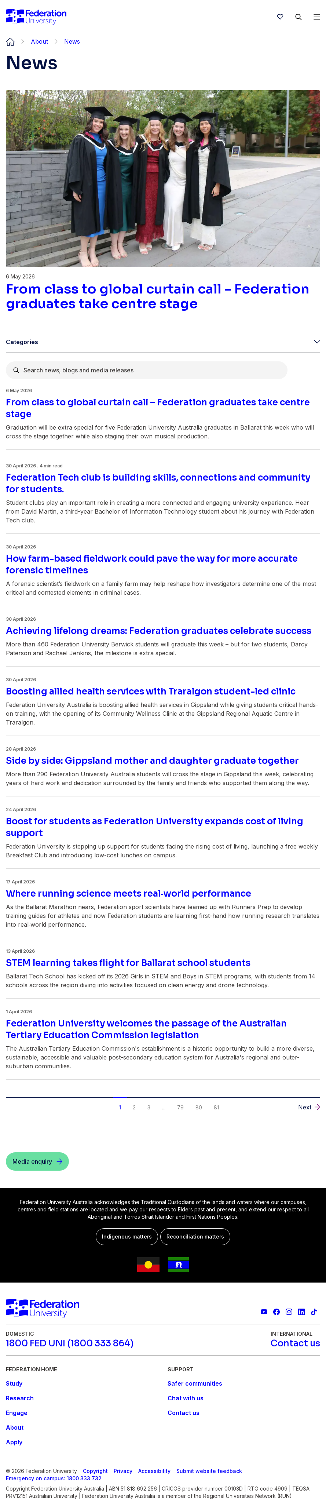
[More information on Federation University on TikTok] (314, 1312)
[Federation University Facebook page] (276, 1312)
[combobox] (146, 370)
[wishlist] (280, 17)
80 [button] (198, 1107)
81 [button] (216, 1107)
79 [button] (180, 1107)
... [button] (163, 1107)
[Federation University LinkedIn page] (301, 1312)
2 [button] (134, 1107)
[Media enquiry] (37, 1161)
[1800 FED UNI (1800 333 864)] (69, 1343)
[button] (309, 1107)
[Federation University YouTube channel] (264, 1312)
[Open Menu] (317, 17)
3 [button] (148, 1107)
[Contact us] (295, 1343)
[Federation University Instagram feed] (289, 1312)
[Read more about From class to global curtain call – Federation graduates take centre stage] (163, 296)
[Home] (36, 17)
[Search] (298, 17)
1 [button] (120, 1107)
